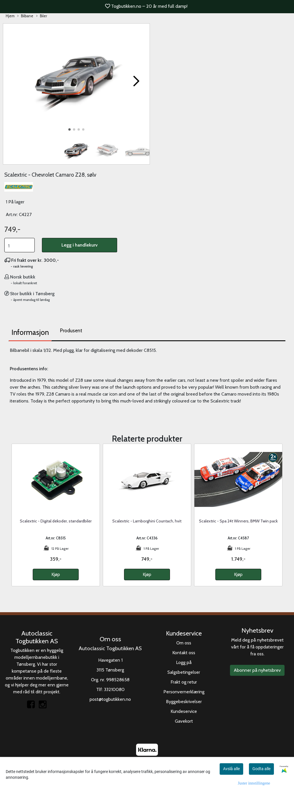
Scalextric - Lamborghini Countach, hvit (146, 521)
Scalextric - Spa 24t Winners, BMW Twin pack (238, 521)
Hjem (10, 16)
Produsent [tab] (71, 330)
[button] (69, 129)
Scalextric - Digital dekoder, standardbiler (56, 521)
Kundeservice (184, 711)
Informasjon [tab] (30, 332)
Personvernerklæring (183, 691)
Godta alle (261, 768)
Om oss (183, 643)
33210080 (114, 689)
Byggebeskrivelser (184, 701)
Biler (41, 16)
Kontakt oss (183, 652)
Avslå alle (231, 768)
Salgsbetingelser (183, 672)
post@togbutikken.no (110, 699)
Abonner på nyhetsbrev (257, 670)
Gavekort (184, 721)
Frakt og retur (184, 682)
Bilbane (25, 16)
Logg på (184, 662)
